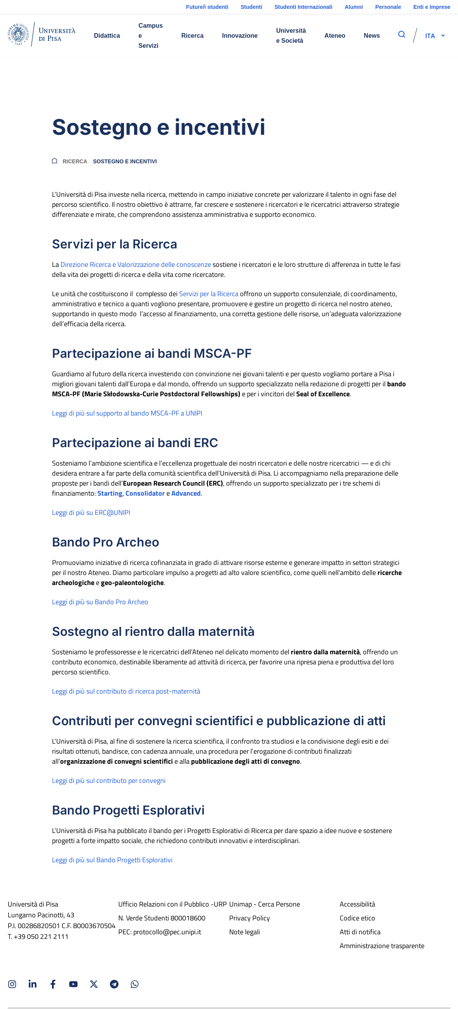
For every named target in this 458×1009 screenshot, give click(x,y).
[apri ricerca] (401, 34)
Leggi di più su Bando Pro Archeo (100, 602)
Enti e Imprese (431, 7)
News (372, 35)
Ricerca (192, 35)
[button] (430, 35)
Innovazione (240, 35)
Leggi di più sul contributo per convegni (109, 780)
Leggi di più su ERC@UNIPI (91, 512)
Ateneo (334, 35)
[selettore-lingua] (430, 35)
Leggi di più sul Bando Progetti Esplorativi (112, 860)
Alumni (354, 7)
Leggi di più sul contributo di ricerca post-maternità (126, 691)
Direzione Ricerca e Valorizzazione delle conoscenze (135, 264)
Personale (388, 7)
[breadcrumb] (54, 161)
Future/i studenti (207, 7)
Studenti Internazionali (303, 7)
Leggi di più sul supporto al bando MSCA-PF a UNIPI (127, 413)
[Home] (41, 35)
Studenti (251, 7)
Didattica (107, 35)
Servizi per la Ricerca (208, 293)
